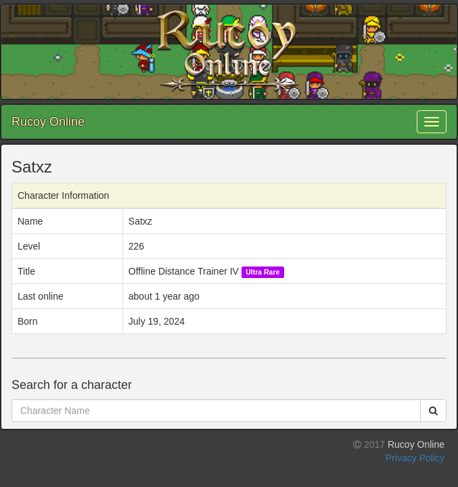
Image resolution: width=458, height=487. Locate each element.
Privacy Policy (415, 458)
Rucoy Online (48, 122)
